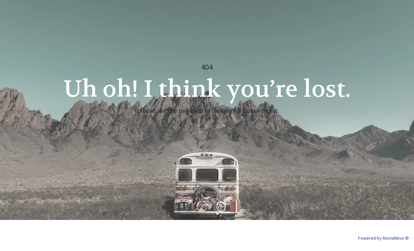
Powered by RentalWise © (383, 238)
